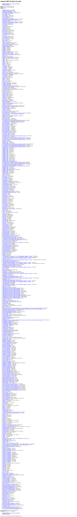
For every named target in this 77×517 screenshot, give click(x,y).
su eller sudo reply (5, 219)
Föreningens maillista (6, 427)
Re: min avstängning (5, 403)
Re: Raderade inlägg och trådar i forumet (9, 379)
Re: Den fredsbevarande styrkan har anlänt (9, 192)
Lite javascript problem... (6, 477)
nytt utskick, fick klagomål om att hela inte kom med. (11, 412)
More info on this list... (6, 4)
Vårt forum (4, 140)
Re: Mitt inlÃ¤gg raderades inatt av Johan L (9, 310)
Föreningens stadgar (5, 439)
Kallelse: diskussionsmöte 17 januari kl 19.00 (9, 261)
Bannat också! (4, 490)
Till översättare (4, 500)
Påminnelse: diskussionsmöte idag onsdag (9, 300)
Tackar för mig (4, 176)
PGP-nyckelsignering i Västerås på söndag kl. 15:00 (10, 385)
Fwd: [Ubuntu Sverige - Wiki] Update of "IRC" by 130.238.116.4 (13, 242)
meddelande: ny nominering (7, 476)
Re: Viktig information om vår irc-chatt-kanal (9, 266)
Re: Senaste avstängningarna (7, 397)
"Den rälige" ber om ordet (6, 108)
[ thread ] (11, 3)
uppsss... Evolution (5, 94)
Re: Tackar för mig (5, 183)
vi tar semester (4, 65)
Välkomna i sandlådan (6, 42)
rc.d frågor (4, 332)
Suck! (3, 268)
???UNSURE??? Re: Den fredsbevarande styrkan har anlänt (12, 238)
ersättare (3, 402)
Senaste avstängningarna (6, 393)
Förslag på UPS (5, 270)
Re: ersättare (4, 404)
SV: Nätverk (4, 414)
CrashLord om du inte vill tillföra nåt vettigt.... (10, 450)
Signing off (4, 303)
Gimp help (4, 252)
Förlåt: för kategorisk (5, 230)
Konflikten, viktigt (5, 142)
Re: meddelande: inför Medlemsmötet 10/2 (9, 486)
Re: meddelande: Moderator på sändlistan (9, 164)
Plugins (3, 286)
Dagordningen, (4, 274)
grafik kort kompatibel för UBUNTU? (8, 501)
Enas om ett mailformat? (6, 343)
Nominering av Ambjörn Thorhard (8, 482)
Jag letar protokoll (5, 301)
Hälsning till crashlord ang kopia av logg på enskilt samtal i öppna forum (14, 295)
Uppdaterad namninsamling (7, 83)
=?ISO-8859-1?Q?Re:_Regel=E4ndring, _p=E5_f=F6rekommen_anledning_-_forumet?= (16, 257)
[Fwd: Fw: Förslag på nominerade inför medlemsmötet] (11, 508)
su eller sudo (4, 213)
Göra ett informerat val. (6, 395)
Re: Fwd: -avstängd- (5, 16)
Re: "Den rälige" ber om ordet (7, 111)
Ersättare (3, 413)
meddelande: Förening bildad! (7, 10)
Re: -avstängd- (4, 23)
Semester (4, 61)
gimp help (4, 253)
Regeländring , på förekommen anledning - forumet (10, 264)
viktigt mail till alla (5, 409)
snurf (3, 468)
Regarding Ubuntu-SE (6, 492)
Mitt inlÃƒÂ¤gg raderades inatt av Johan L (9, 311)
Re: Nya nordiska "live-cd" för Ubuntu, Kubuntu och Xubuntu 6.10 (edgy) (14, 135)
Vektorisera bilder (5, 381)
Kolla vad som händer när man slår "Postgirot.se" (10, 383)
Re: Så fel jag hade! (5, 177)
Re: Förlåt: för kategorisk (6, 187)
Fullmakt (4, 400)
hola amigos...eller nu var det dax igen (8, 474)
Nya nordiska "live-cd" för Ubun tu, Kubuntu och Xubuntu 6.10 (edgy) (14, 163)
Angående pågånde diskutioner (7, 181)
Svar (3, 35)
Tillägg (3, 31)
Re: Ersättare (4, 416)
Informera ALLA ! (5, 430)
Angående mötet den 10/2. (6, 491)
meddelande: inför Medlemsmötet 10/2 (8, 487)
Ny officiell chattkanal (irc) (6, 33)
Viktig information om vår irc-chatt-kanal (9, 260)
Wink (3, 483)
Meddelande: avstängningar (7, 318)
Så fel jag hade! (5, 175)
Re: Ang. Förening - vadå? (6, 88)
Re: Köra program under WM (7, 245)
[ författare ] (18, 3)
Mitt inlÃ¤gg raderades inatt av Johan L (8, 309)
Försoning (4, 96)
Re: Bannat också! (5, 493)
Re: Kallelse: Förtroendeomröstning (8, 371)
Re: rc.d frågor (4, 335)
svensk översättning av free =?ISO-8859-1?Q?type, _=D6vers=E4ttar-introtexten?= (15, 443)
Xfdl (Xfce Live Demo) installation (8, 51)
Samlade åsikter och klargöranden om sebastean (10, 21)
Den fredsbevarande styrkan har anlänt (8, 191)
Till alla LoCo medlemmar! (6, 448)
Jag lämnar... (4, 222)
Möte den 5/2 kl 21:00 (6, 498)
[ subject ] (14, 3)
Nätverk (3, 391)
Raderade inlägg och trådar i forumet (8, 377)
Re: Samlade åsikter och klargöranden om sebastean (10, 86)
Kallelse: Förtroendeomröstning (7, 367)
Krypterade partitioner (6, 232)
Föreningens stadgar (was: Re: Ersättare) (9, 438)
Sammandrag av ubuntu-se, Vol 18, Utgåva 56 (9, 374)
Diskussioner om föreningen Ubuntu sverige (9, 424)
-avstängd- (4, 25)
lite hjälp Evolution (5, 93)
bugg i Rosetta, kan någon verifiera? (8, 445)
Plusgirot (4, 408)
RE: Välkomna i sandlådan (6, 44)
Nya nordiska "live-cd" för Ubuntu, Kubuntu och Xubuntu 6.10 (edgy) (13, 120)
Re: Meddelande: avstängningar (7, 320)
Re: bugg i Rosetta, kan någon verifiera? (9, 446)
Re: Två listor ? (5, 299)
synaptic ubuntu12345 (6, 225)
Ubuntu (3, 209)
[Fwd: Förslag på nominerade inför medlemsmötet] (10, 507)
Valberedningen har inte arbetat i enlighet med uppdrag (11, 288)
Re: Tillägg (4, 52)
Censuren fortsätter (5, 392)
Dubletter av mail (5, 45)
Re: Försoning (4, 97)
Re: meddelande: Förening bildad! (8, 12)
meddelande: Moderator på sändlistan (8, 161)
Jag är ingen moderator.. (6, 283)
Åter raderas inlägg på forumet (7, 312)
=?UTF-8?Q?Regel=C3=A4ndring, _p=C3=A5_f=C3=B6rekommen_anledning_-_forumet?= (17, 256)
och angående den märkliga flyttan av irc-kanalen (10, 276)
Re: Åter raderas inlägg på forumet (8, 317)
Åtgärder (3, 60)
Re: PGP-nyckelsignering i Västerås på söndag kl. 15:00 (11, 386)
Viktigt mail (4, 447)
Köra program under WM (6, 244)
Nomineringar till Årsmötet (6, 70)
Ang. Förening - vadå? (6, 87)
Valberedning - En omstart (6, 287)
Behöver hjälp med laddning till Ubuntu (9, 485)
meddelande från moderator (7, 331)
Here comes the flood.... (6, 106)
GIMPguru (4, 47)
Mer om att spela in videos (6, 240)
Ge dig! (3, 20)
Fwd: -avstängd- (5, 13)
